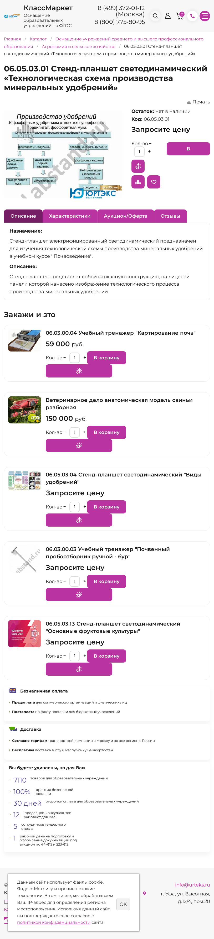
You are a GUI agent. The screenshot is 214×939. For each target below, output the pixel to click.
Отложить (153, 181)
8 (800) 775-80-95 (119, 21)
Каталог (38, 38)
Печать (201, 102)
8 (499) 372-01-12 (121, 8)
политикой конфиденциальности (53, 922)
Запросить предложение (138, 166)
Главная (12, 38)
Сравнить (138, 181)
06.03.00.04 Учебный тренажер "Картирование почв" (121, 333)
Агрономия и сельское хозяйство (78, 46)
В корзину (188, 150)
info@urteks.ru (192, 885)
